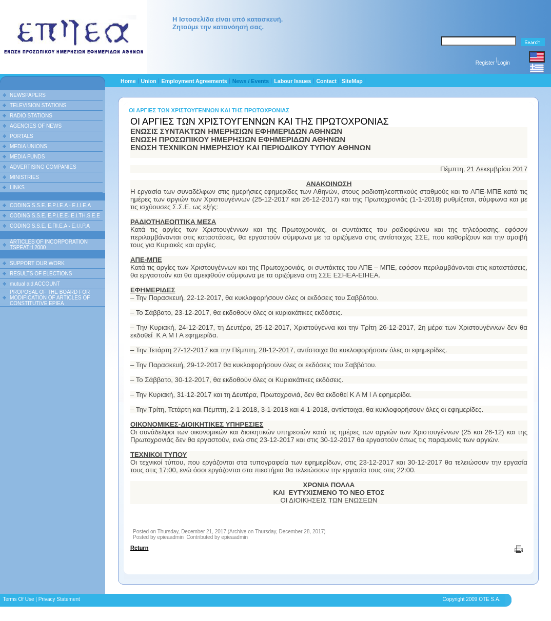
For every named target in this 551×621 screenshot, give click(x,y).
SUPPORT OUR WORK (37, 263)
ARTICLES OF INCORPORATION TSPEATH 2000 (49, 244)
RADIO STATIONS (31, 115)
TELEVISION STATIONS (38, 105)
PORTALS (21, 136)
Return (139, 548)
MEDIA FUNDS (27, 156)
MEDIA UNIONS (28, 146)
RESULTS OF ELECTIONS (41, 273)
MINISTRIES (24, 177)
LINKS (17, 187)
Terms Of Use (18, 599)
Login (503, 63)
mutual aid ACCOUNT (35, 284)
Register (485, 63)
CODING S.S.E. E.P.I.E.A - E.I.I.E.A (50, 205)
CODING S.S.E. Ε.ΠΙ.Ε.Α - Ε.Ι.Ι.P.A (50, 226)
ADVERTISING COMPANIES (43, 167)
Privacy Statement (59, 599)
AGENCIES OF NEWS (36, 126)
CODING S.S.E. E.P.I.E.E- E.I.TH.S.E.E (55, 215)
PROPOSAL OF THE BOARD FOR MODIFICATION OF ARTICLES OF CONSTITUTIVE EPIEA (50, 297)
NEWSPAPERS (28, 95)
